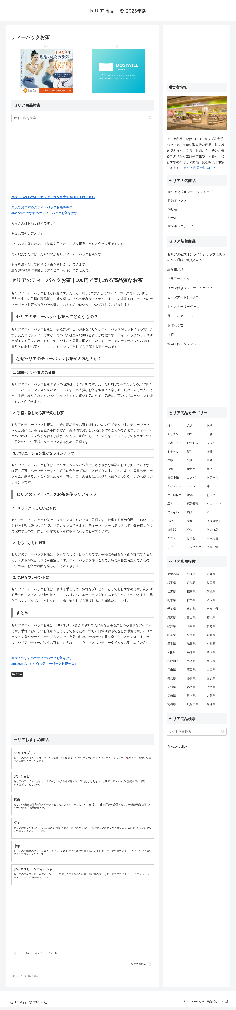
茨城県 (211, 591)
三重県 (171, 643)
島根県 (211, 660)
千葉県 (171, 608)
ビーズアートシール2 (182, 297)
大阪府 (171, 652)
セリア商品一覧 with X (200, 168)
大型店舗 (173, 574)
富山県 (191, 617)
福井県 (171, 626)
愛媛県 (211, 678)
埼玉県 (211, 600)
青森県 (211, 574)
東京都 (191, 608)
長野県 (211, 626)
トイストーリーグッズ (183, 306)
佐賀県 (211, 687)
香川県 (191, 678)
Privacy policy (177, 746)
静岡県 (191, 634)
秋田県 (211, 582)
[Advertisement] (82, 159)
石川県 (211, 617)
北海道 (191, 574)
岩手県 (171, 582)
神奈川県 (212, 608)
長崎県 (171, 695)
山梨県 (191, 626)
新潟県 (171, 617)
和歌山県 (173, 660)
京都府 (211, 643)
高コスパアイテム (180, 316)
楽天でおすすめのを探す (41, 207)
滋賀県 (191, 643)
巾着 (170, 334)
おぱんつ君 (175, 325)
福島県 (191, 591)
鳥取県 (191, 660)
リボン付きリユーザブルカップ (189, 288)
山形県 (171, 591)
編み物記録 (175, 269)
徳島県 (171, 678)
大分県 (211, 695)
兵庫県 (191, 652)
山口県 (211, 669)
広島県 (191, 669)
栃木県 (171, 600)
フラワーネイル (178, 278)
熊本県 (191, 695)
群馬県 (191, 600)
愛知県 (211, 634)
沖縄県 (211, 704)
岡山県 (171, 669)
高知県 (171, 687)
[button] (150, 118)
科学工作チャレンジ (181, 344)
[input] (82, 118)
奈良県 (211, 652)
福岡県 (191, 687)
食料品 (17, 674)
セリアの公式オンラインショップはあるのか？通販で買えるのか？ (196, 257)
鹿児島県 (192, 704)
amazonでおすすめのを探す (44, 213)
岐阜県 (171, 634)
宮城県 (191, 582)
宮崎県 (171, 704)
